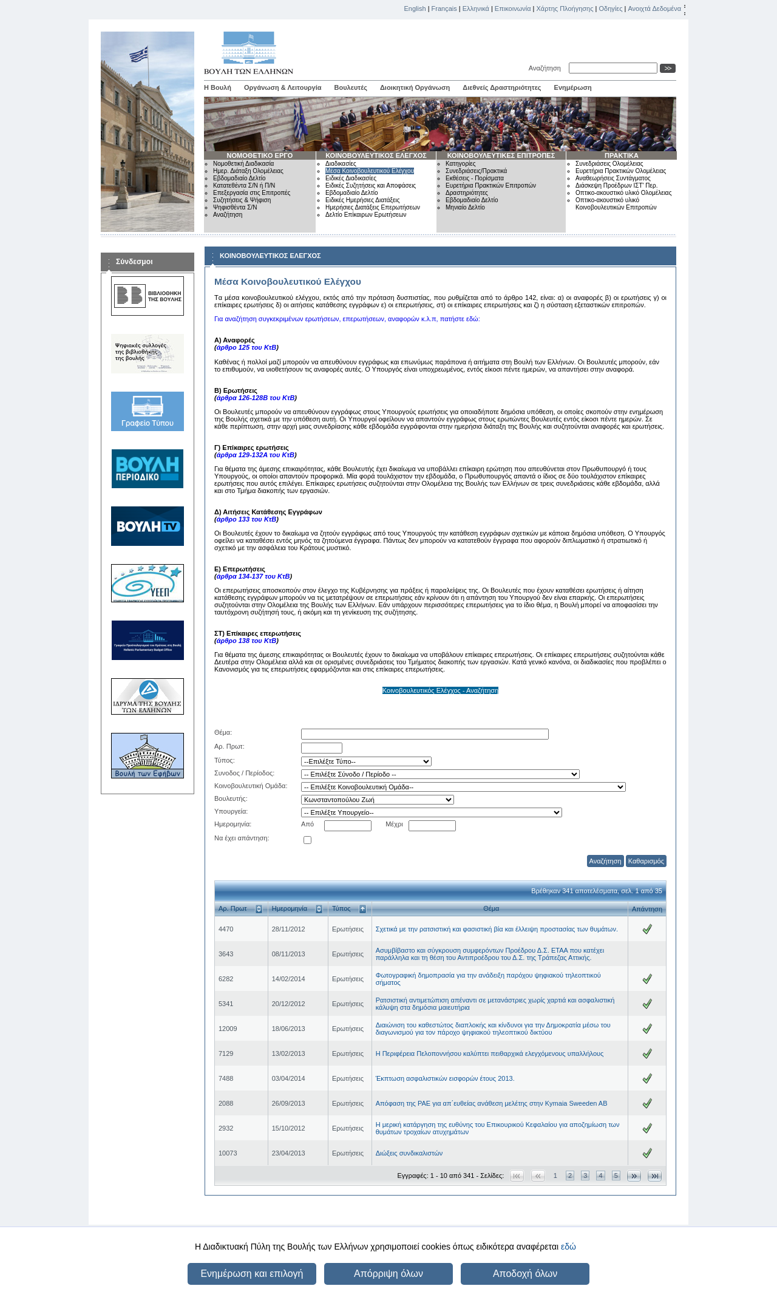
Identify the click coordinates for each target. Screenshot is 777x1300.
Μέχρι (394, 824)
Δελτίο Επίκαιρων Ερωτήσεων (366, 214)
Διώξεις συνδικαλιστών (409, 1153)
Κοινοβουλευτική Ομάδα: (251, 785)
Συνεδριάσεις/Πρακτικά (476, 171)
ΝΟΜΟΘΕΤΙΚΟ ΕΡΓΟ (260, 155)
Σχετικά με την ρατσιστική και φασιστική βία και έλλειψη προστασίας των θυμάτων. (497, 929)
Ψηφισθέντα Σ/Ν (235, 207)
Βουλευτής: (231, 798)
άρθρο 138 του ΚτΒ (247, 640)
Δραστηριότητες (467, 192)
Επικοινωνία (513, 8)
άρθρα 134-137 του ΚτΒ (253, 576)
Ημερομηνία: (232, 824)
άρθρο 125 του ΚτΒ (247, 347)
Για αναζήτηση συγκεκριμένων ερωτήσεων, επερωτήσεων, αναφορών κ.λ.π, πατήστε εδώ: (347, 318)
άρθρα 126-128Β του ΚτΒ (256, 397)
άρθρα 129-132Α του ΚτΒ (255, 454)
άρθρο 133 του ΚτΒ (247, 519)
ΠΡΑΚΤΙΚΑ (622, 155)
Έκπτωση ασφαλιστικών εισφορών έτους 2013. (445, 1078)
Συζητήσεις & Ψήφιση (242, 200)
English (415, 8)
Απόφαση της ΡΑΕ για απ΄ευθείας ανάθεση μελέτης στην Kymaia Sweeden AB (492, 1103)
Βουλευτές (350, 87)
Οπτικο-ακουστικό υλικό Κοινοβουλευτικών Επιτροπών (616, 204)
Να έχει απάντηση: (242, 838)
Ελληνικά (476, 8)
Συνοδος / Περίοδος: (244, 773)
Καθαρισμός (646, 861)
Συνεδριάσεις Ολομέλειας (609, 163)
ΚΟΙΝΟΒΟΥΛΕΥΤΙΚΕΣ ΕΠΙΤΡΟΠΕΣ (501, 155)
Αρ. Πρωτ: (229, 746)
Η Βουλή (217, 87)
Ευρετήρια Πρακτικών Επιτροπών (491, 185)
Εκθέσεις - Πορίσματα (475, 178)
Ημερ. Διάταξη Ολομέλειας (248, 171)
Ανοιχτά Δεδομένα (654, 8)
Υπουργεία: (231, 811)
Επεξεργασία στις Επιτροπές (251, 192)
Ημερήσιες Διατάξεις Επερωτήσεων (372, 207)
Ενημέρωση (573, 87)
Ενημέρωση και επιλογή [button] (251, 1273)
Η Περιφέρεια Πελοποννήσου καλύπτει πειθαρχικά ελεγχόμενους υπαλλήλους (490, 1053)
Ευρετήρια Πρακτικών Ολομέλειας (620, 171)
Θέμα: (223, 732)
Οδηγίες (610, 8)
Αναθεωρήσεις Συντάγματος (613, 178)
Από (307, 824)
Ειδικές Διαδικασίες (350, 178)
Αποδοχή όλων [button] (525, 1273)
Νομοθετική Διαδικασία (243, 163)
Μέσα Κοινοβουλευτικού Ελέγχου (369, 171)
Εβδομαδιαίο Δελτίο (239, 178)
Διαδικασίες (340, 163)
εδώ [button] (568, 1246)
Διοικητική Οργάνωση (415, 87)
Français (444, 8)
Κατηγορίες (461, 163)
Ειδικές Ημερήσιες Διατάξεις (362, 200)
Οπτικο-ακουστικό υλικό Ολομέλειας (623, 192)
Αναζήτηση (547, 68)
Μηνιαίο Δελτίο (465, 207)
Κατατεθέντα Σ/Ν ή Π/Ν (244, 185)
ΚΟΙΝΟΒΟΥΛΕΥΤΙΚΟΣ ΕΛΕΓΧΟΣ (376, 155)
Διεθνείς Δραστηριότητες (502, 87)
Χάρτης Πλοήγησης (565, 8)
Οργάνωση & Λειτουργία (283, 87)
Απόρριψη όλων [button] (388, 1273)
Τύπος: (224, 760)
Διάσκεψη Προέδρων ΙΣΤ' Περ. (616, 185)
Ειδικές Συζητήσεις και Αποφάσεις (370, 185)
